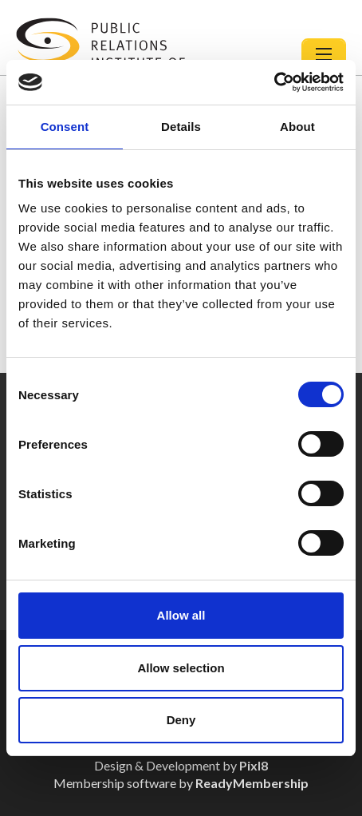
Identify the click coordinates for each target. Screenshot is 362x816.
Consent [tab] (65, 126)
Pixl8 (253, 765)
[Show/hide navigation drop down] (323, 54)
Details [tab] (181, 126)
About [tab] (297, 126)
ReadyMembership (252, 782)
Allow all (181, 615)
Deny (181, 720)
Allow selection (180, 668)
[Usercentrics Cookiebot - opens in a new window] (274, 82)
